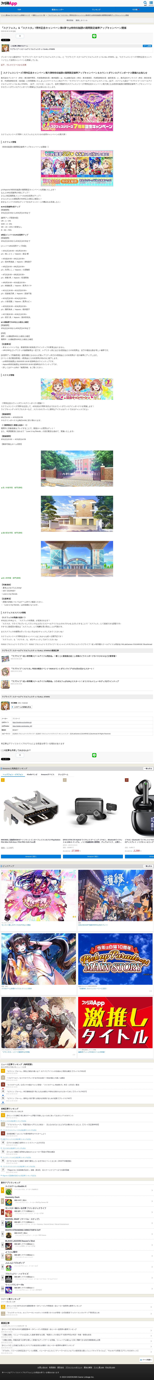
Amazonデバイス (47, 774)
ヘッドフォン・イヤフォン (13, 774)
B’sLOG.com (110, 1367)
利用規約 (52, 1367)
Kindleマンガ (32, 774)
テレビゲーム (63, 774)
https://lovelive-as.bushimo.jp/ (22, 722)
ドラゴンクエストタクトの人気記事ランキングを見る (18, 1166)
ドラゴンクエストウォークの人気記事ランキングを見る (19, 1130)
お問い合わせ (43, 1367)
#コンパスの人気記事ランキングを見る (14, 1121)
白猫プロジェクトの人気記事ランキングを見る (16, 1139)
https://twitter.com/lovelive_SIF (22, 726)
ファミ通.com (99, 1367)
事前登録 (70, 20)
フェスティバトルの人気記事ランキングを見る (16, 1157)
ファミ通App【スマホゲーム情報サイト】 (15, 15)
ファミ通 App (9, 3)
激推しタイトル (81, 20)
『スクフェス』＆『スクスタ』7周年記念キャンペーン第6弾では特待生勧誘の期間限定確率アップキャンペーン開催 (88, 15)
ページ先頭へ (147, 1360)
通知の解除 (88, 1367)
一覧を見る (148, 768)
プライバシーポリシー (73, 1367)
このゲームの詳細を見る (22, 707)
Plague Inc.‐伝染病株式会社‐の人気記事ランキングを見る (19, 1175)
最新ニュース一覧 (38, 15)
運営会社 (60, 1367)
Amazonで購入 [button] (31, 856)
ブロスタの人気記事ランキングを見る (14, 1148)
